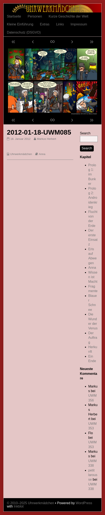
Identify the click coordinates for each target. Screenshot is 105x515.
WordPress (84, 503)
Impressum (79, 24)
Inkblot (19, 506)
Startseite (14, 16)
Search (85, 133)
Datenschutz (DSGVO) (24, 32)
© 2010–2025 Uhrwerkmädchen (30, 503)
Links (60, 24)
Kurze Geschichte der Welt (68, 16)
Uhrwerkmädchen (21, 154)
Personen (35, 16)
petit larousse (92, 475)
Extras (44, 24)
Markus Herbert (46, 138)
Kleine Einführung (20, 24)
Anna (42, 154)
